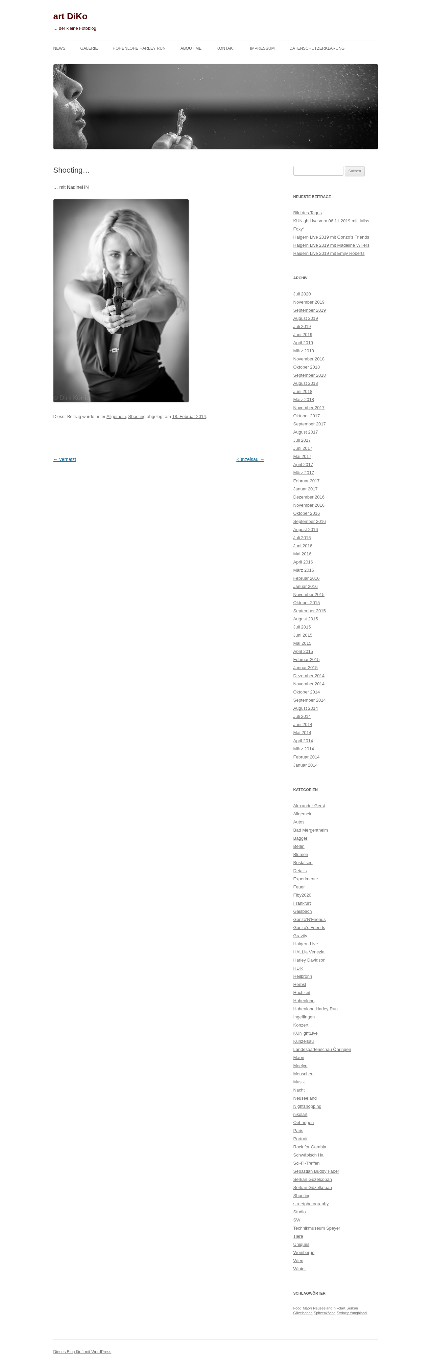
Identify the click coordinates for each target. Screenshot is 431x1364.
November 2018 (309, 358)
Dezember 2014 (309, 675)
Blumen (300, 854)
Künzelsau (250, 459)
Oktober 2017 (306, 415)
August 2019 (305, 318)
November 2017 (309, 407)
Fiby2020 (302, 895)
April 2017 (303, 464)
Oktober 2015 (306, 602)
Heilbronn (302, 976)
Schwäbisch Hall (309, 1155)
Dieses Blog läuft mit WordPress (82, 1351)
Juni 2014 (302, 724)
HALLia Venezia (309, 951)
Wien (298, 1260)
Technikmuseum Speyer (316, 1228)
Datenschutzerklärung (316, 48)
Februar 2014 (306, 757)
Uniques (301, 1244)
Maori (299, 1057)
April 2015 (303, 651)
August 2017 (305, 432)
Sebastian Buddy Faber (316, 1171)
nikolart (300, 1114)
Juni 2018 (302, 391)
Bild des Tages (307, 212)
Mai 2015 (302, 643)
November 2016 (309, 505)
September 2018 (309, 375)
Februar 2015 (306, 659)
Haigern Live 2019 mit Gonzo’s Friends (331, 237)
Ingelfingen (304, 1016)
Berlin (299, 846)
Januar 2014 (305, 765)
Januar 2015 (305, 667)
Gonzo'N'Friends (309, 919)
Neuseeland (305, 1098)
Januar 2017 (305, 488)
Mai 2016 (302, 553)
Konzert (301, 1025)
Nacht (299, 1090)
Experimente (305, 878)
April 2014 (303, 740)
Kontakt (225, 48)
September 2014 (309, 700)
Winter (299, 1268)
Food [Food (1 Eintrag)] (297, 1308)
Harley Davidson (309, 960)
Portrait (300, 1138)
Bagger (300, 838)
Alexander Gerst (309, 805)
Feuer (299, 886)
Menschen (303, 1073)
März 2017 (303, 472)
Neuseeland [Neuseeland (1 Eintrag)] (322, 1308)
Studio (299, 1211)
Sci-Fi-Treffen (306, 1163)
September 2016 (309, 521)
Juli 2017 (302, 440)
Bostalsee (303, 862)
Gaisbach (302, 911)
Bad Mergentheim (310, 830)
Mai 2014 (302, 732)
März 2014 (303, 748)
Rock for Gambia (310, 1146)
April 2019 (303, 342)
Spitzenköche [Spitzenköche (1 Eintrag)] (324, 1313)
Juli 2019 (302, 326)
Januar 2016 (305, 586)
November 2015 (309, 594)
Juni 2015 (302, 635)
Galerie (89, 48)
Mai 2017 (302, 456)
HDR (298, 968)
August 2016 (305, 529)
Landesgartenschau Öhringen (322, 1049)
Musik (299, 1081)
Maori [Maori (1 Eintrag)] (307, 1308)
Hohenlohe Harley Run (139, 48)
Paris (298, 1130)
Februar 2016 (306, 578)
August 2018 (305, 383)
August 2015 (305, 618)
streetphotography (311, 1203)
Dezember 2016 (309, 497)
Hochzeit (302, 992)
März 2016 (303, 570)
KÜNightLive (305, 1033)
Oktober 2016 (306, 513)
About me (191, 48)
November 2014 (309, 683)
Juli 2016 (302, 537)
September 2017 (309, 423)
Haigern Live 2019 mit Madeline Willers (331, 245)
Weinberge (304, 1252)
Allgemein (116, 416)
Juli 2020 (302, 293)
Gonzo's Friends (309, 927)
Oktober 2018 (306, 367)
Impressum (262, 48)
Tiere (298, 1236)
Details (300, 870)
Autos (299, 821)
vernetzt (64, 459)
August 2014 (305, 708)
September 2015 (309, 610)
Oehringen (303, 1122)
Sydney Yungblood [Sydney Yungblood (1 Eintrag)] (352, 1313)
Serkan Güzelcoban (312, 1179)
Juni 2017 (302, 448)
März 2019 (303, 350)
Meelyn (300, 1065)
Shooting (136, 416)
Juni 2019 (302, 334)
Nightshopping (307, 1106)
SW (297, 1220)
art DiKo (70, 16)
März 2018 (303, 399)
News (59, 48)
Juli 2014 (302, 716)
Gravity (300, 935)
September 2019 (309, 310)
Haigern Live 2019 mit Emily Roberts (329, 253)
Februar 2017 (306, 480)
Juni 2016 (302, 545)
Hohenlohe (304, 1000)
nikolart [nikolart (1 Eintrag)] (339, 1308)
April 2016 (303, 562)
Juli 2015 (302, 627)
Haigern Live (305, 943)
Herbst (299, 984)
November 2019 (309, 302)
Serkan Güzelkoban (312, 1187)
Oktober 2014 (306, 692)
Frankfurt (302, 903)
